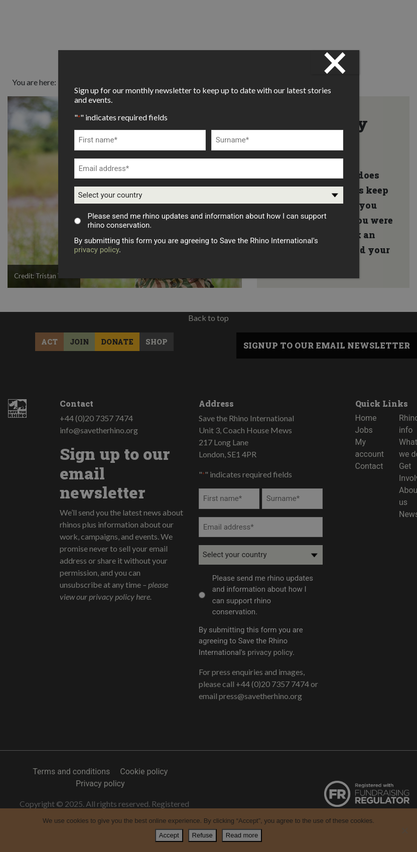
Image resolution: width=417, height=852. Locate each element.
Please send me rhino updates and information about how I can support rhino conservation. (206, 221)
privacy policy (96, 249)
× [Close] (335, 62)
